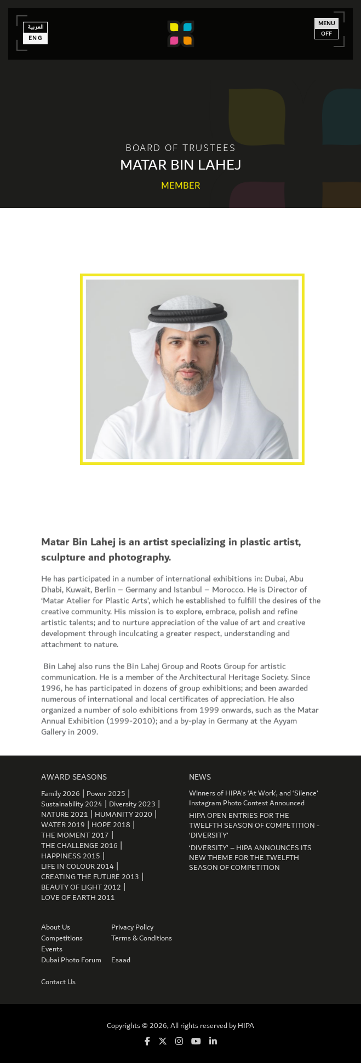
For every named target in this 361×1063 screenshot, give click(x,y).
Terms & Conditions (141, 938)
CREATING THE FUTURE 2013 (90, 877)
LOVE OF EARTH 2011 (78, 898)
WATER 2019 (63, 825)
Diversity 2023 (132, 804)
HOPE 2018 (110, 825)
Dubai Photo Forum (71, 960)
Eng (35, 35)
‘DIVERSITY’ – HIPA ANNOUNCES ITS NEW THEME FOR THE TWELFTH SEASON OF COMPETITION (250, 858)
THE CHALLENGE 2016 (79, 846)
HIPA (246, 1026)
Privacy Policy (132, 927)
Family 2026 (60, 794)
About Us (55, 927)
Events (51, 949)
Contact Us (58, 982)
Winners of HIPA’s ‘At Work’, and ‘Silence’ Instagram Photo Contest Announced (253, 798)
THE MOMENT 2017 (75, 835)
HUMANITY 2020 (123, 815)
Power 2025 (106, 794)
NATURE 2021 (64, 815)
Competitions (62, 938)
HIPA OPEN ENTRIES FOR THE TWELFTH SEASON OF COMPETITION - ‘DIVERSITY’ (254, 825)
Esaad (120, 960)
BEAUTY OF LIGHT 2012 (81, 887)
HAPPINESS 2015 (70, 856)
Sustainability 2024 (71, 804)
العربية (35, 25)
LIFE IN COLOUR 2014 (77, 867)
